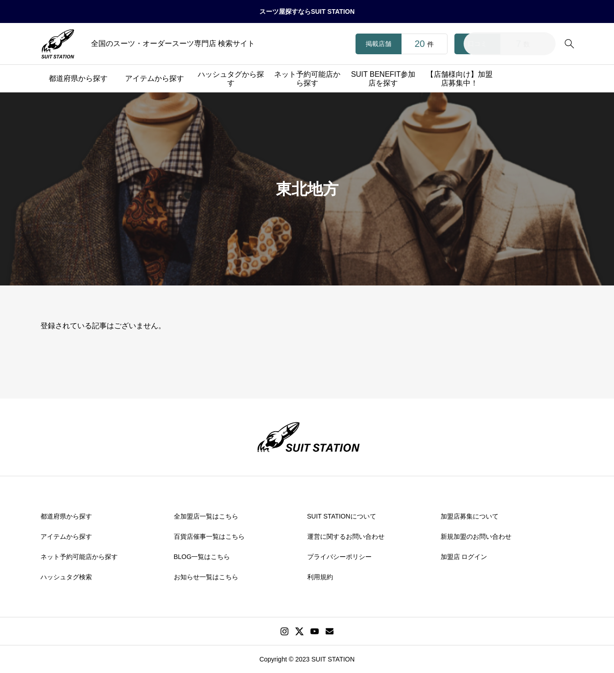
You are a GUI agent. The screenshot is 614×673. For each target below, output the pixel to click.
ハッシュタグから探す (231, 78)
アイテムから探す (154, 78)
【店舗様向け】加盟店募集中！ (459, 78)
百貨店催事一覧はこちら (209, 536)
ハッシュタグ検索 (66, 577)
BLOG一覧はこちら (202, 556)
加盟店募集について (470, 516)
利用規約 (320, 577)
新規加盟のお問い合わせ (476, 536)
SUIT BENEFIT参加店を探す (383, 78)
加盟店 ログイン (464, 556)
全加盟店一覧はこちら (206, 516)
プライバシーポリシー (339, 556)
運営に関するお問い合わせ (345, 536)
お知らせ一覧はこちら (206, 577)
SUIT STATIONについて (341, 516)
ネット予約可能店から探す (307, 78)
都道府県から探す (78, 78)
